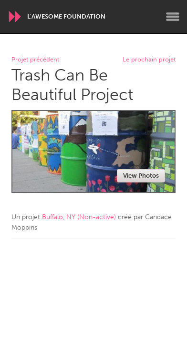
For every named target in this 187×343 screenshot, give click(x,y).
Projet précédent (35, 60)
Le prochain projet (149, 60)
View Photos (141, 175)
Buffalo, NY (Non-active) (79, 217)
